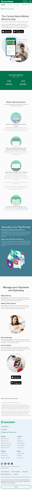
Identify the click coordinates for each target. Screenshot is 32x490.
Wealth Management (26, 4)
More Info (13, 483)
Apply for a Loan (4, 441)
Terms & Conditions (15, 471)
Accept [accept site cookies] (16, 486)
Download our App (5, 447)
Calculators (19, 455)
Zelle (6, 153)
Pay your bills (4, 297)
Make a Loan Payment (6, 445)
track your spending (8, 339)
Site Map (16, 474)
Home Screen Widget (11, 129)
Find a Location (20, 447)
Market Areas (20, 441)
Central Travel (20, 458)
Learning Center (20, 453)
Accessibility (25, 471)
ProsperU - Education (5, 458)
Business (10, 4)
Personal (3, 4)
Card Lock (5, 232)
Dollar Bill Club (4, 455)
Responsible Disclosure (6, 474)
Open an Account (5, 438)
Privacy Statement (5, 471)
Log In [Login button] (25, 1)
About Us (19, 438)
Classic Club (3, 453)
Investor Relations (21, 443)
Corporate (17, 4)
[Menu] (30, 1)
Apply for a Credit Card (6, 443)
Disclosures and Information (11, 398)
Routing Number (20, 445)
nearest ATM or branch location (21, 210)
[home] (11, 2)
